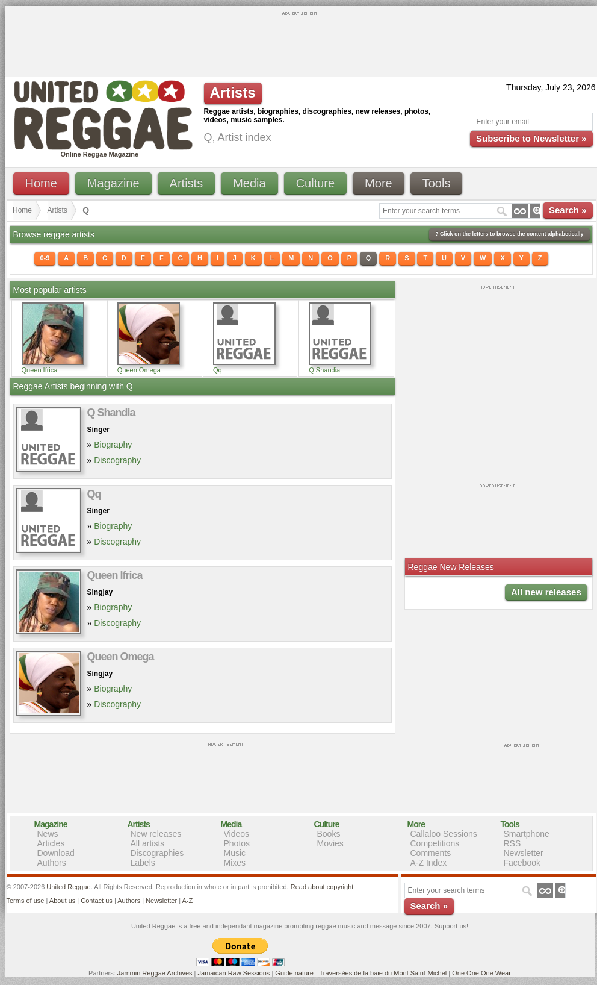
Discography (117, 460)
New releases (156, 834)
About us (62, 900)
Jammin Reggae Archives (155, 973)
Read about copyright (322, 886)
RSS (512, 843)
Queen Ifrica (40, 370)
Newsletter (523, 853)
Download (56, 853)
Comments (430, 853)
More (378, 183)
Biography (113, 444)
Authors (51, 863)
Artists (186, 183)
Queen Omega (139, 370)
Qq (217, 370)
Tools (436, 183)
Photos (237, 843)
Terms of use (26, 900)
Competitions (435, 843)
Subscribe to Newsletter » (531, 138)
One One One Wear (481, 973)
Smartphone (526, 834)
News (47, 834)
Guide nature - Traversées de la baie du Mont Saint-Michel (361, 973)
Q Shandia (324, 370)
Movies (330, 843)
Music (235, 853)
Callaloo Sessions (443, 834)
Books (329, 834)
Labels (143, 863)
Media (249, 183)
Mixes (235, 863)
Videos (237, 834)
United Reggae (68, 886)
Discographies (157, 853)
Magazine (113, 183)
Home (41, 183)
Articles (51, 843)
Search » (568, 210)
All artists (148, 843)
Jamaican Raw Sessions (234, 973)
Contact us (97, 900)
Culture (315, 183)
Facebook (522, 863)
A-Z (187, 900)
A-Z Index (428, 863)
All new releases (546, 592)
